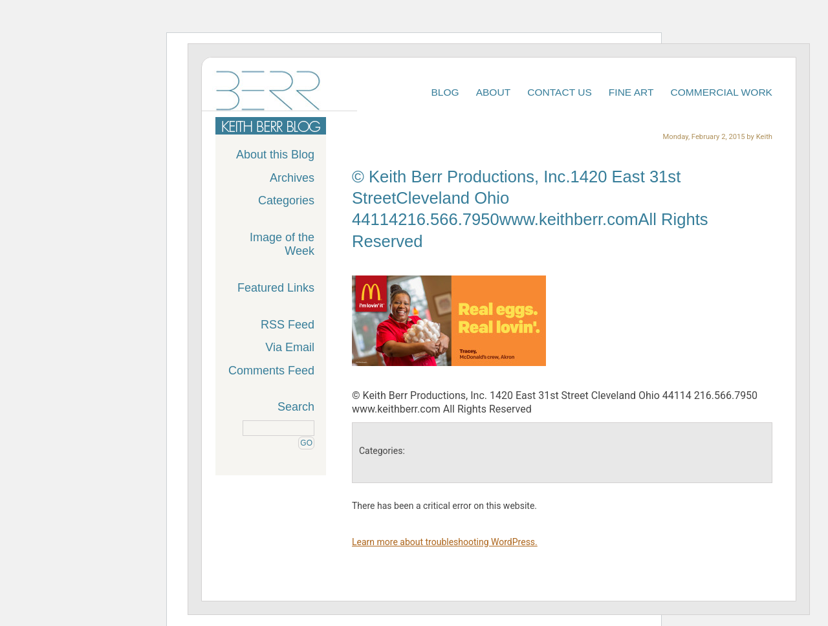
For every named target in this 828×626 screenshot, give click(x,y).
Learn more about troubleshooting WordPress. (445, 542)
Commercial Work (722, 92)
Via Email (289, 347)
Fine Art (631, 92)
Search (296, 406)
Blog (445, 92)
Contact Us (559, 92)
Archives (292, 177)
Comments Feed (271, 370)
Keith (764, 137)
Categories (286, 200)
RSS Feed (287, 324)
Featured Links (275, 287)
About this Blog (275, 154)
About (493, 92)
